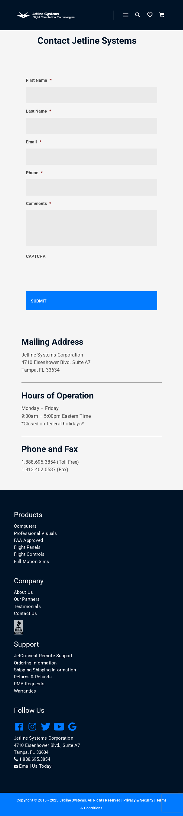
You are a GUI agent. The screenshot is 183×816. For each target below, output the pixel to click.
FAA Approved (28, 540)
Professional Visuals (35, 533)
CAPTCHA (35, 256)
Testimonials (27, 606)
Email (33, 141)
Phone (34, 172)
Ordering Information (35, 663)
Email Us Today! (33, 766)
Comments (38, 203)
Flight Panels (27, 547)
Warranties (25, 691)
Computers (25, 526)
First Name (38, 80)
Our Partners (27, 599)
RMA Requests (29, 683)
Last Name (38, 111)
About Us (23, 592)
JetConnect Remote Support (43, 655)
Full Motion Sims (31, 561)
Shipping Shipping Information (45, 670)
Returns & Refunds (33, 677)
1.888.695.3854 (32, 759)
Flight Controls (29, 554)
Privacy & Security (138, 800)
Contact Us (25, 613)
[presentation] (72, 274)
